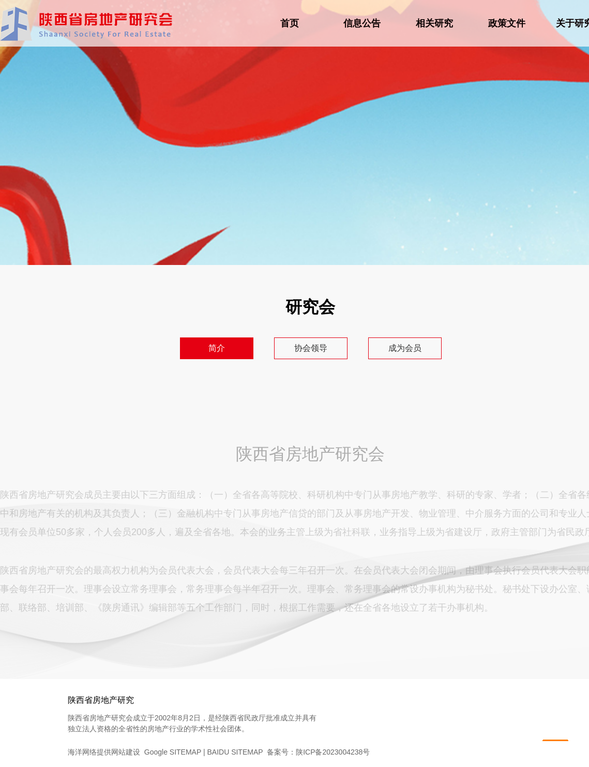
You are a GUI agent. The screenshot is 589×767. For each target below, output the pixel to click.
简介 (216, 348)
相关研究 (434, 23)
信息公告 (362, 23)
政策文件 (506, 23)
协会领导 (310, 348)
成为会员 (404, 348)
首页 (289, 23)
